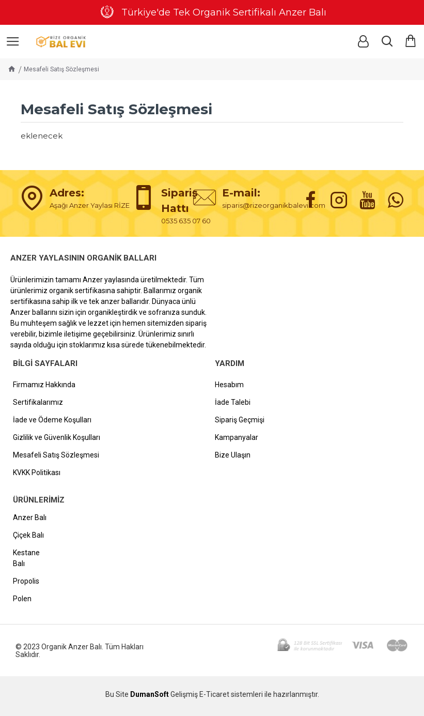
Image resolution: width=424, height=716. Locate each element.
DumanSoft (149, 694)
